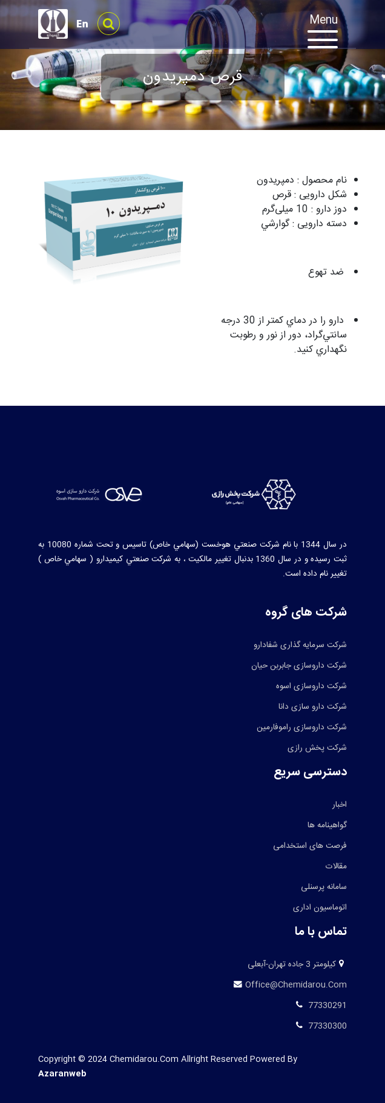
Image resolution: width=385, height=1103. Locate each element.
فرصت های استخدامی (310, 846)
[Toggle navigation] (329, 33)
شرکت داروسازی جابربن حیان (299, 665)
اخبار (339, 805)
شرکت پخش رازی (317, 748)
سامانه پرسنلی (324, 887)
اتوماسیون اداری (320, 907)
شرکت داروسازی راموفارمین (302, 727)
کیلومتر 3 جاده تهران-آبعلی (292, 964)
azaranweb (62, 1074)
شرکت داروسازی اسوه (311, 686)
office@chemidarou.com (296, 985)
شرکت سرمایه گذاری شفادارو (300, 645)
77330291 (326, 1005)
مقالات (336, 866)
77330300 (326, 1026)
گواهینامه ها (327, 825)
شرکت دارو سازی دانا (312, 707)
